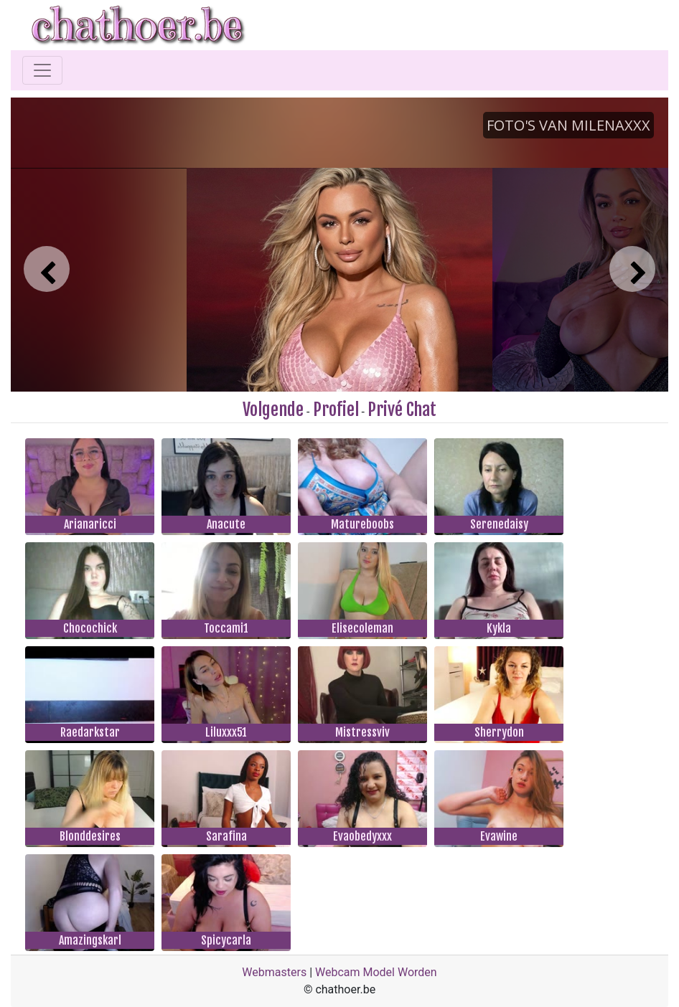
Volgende (273, 409)
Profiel (336, 409)
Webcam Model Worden (376, 972)
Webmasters (274, 972)
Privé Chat (401, 409)
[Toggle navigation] (42, 70)
